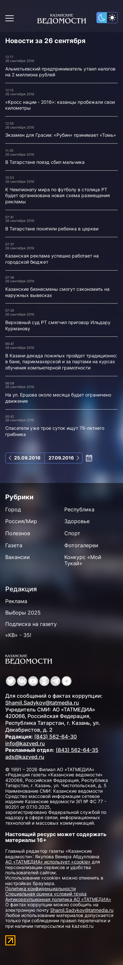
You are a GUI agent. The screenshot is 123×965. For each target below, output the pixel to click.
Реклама (16, 601)
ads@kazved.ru (24, 757)
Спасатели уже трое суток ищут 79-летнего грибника (54, 431)
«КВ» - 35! (18, 635)
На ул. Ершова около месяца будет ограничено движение (58, 398)
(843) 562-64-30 (55, 736)
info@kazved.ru (25, 743)
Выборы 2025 (23, 612)
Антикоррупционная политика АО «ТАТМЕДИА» (58, 899)
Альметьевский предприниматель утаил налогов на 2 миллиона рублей (60, 72)
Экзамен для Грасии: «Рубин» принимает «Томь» (60, 135)
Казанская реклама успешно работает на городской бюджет (52, 259)
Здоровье (77, 521)
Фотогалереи (81, 545)
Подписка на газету (31, 624)
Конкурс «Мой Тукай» (82, 560)
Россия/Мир (21, 521)
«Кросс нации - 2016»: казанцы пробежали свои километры (60, 105)
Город (13, 509)
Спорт (72, 533)
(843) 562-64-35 (77, 750)
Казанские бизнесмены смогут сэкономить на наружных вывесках (57, 292)
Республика (79, 509)
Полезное (17, 533)
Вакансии (17, 557)
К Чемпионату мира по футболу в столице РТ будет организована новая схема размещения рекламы (57, 195)
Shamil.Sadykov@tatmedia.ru (42, 702)
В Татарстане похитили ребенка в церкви (51, 228)
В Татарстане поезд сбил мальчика (45, 162)
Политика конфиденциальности (40, 888)
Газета (13, 545)
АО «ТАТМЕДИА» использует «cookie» (48, 861)
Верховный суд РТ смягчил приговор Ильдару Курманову (58, 325)
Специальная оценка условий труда (46, 893)
